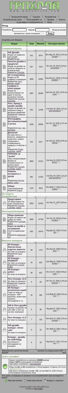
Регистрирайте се (33, 20)
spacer (17, 83)
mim (19, 128)
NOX (55, 251)
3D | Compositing (16, 75)
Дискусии (12, 132)
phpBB (29, 387)
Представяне (14, 199)
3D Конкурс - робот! (14, 270)
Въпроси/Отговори (18, 17)
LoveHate (20, 72)
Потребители (49, 17)
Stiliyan (54, 143)
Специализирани (12, 48)
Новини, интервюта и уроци (14, 174)
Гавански (21, 114)
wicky (55, 94)
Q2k (54, 331)
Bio (55, 232)
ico (18, 59)
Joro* (20, 81)
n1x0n (16, 182)
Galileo (54, 189)
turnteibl (55, 320)
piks (23, 128)
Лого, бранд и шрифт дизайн (15, 104)
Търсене (35, 17)
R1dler (20, 149)
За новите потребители (9, 195)
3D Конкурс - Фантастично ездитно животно (16, 247)
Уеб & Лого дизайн (17, 305)
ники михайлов (55, 111)
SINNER (54, 80)
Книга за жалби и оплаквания (16, 227)
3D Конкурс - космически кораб (17, 289)
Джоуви (11, 83)
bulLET (54, 162)
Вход (48, 22)
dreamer (54, 283)
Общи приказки (16, 215)
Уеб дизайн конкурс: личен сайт (15, 327)
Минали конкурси (12, 240)
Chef (54, 311)
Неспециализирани (13, 211)
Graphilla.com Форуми (12, 40)
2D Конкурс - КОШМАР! (14, 259)
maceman (11, 101)
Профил (49, 20)
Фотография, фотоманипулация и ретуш (17, 121)
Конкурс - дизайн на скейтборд (16, 338)
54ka (55, 125)
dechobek (11, 130)
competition (54, 68)
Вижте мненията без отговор (54, 40)
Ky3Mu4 (55, 220)
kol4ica (54, 263)
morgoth (21, 99)
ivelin (55, 274)
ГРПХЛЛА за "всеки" (14, 155)
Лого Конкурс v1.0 (17, 317)
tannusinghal (35, 364)
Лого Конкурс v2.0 (17, 279)
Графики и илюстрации (14, 87)
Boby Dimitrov (38, 389)
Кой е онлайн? (10, 356)
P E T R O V (12, 116)
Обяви (11, 186)
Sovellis (55, 57)
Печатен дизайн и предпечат (17, 62)
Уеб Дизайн (13, 52)
